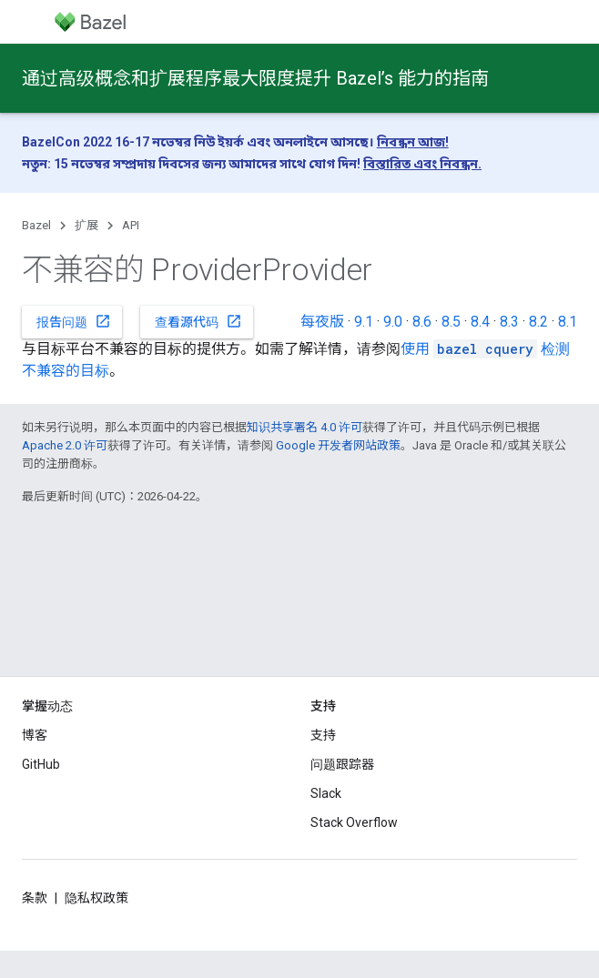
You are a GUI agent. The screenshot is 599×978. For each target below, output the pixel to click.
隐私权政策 (96, 898)
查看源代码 (198, 321)
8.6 (421, 321)
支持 (323, 735)
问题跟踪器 (342, 764)
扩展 (86, 225)
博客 (34, 735)
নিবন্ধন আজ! (413, 142)
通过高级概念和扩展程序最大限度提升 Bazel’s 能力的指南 (255, 78)
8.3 (509, 321)
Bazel (36, 225)
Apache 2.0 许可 (64, 445)
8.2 (538, 321)
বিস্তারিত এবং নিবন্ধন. (422, 163)
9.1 (363, 321)
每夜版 (322, 321)
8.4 (480, 321)
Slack (325, 793)
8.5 (451, 321)
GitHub (41, 764)
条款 (34, 898)
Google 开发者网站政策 (338, 445)
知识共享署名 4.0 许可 (304, 427)
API (130, 225)
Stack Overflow (354, 822)
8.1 (567, 321)
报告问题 (73, 321)
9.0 (392, 321)
